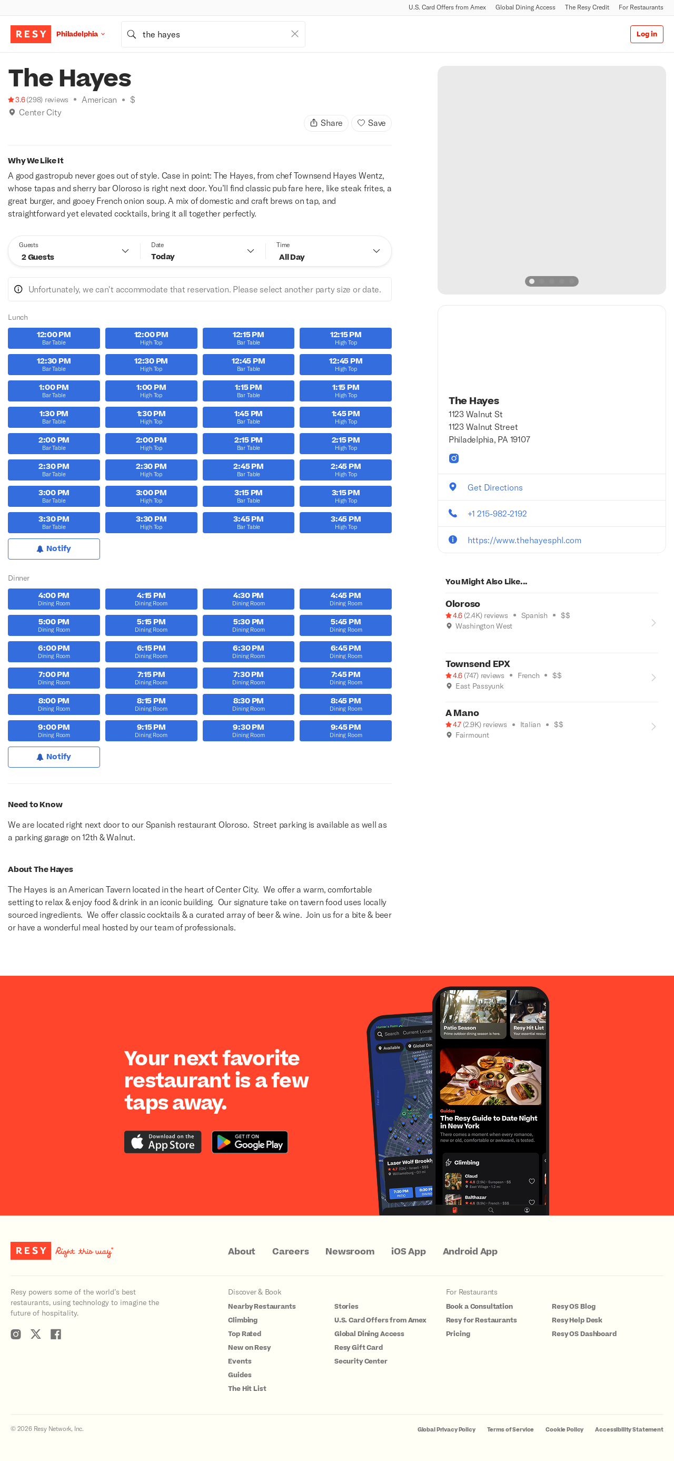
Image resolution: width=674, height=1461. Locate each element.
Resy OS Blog (573, 1306)
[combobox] (213, 34)
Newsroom (349, 1252)
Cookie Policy (564, 1430)
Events (239, 1361)
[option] (552, 180)
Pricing (458, 1334)
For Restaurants (641, 7)
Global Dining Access (525, 7)
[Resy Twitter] (36, 1334)
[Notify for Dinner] (54, 757)
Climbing (242, 1320)
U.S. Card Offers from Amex (447, 7)
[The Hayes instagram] (454, 458)
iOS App (408, 1252)
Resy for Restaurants (481, 1320)
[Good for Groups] (23, 125)
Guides (239, 1375)
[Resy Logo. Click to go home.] (31, 34)
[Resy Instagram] (16, 1334)
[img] (12, 112)
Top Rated (244, 1334)
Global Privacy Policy (446, 1430)
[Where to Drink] (12, 125)
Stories (346, 1306)
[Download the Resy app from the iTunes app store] (163, 1142)
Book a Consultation (479, 1306)
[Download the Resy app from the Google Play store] (250, 1142)
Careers (290, 1252)
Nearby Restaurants (261, 1306)
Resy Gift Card (358, 1347)
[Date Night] (472, 640)
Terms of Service (510, 1430)
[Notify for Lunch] (54, 549)
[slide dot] (531, 281)
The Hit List (247, 1389)
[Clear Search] (294, 34)
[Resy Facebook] (56, 1334)
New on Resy (249, 1347)
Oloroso (462, 604)
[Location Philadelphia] (88, 34)
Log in (647, 34)
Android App (470, 1252)
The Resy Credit (587, 7)
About (241, 1252)
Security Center (361, 1361)
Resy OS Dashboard (584, 1334)
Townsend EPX (477, 664)
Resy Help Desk (577, 1320)
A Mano (462, 713)
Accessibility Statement (629, 1430)
